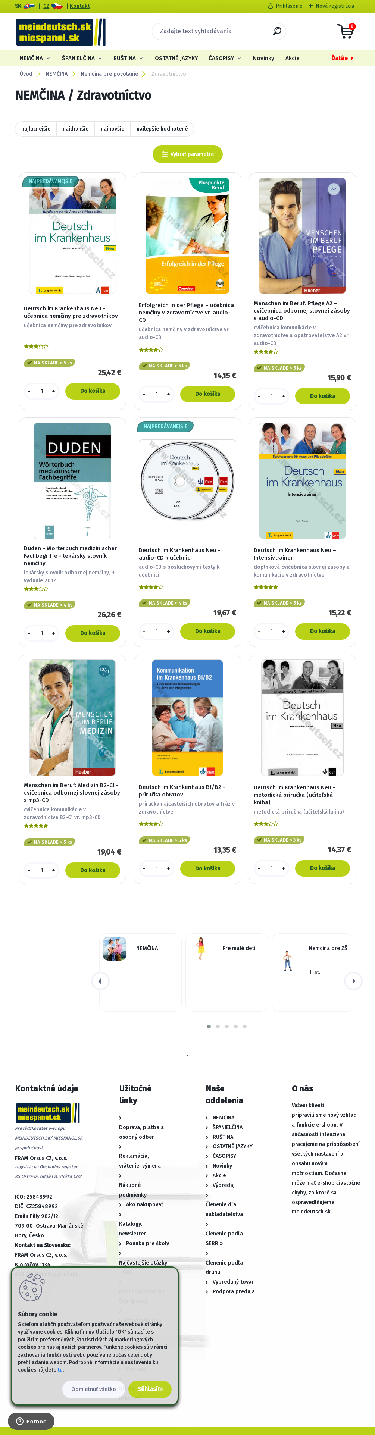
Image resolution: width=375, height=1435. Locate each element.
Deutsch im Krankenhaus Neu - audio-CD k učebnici (180, 554)
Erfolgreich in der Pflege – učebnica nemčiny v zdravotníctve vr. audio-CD (186, 312)
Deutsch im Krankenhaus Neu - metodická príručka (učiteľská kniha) (294, 795)
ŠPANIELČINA (78, 58)
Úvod (26, 74)
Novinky (263, 58)
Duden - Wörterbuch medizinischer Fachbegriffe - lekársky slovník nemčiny (70, 556)
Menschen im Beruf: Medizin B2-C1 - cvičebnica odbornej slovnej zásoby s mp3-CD (72, 792)
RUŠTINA (124, 58)
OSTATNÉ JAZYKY (176, 58)
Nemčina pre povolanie (109, 74)
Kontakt (80, 6)
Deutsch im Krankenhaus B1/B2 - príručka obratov (182, 791)
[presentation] (100, 981)
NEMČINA (31, 58)
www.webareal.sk (194, 1431)
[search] (277, 34)
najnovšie (112, 129)
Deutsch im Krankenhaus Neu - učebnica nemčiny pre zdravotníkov (71, 312)
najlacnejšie (35, 129)
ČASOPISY (221, 58)
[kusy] (41, 391)
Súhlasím (150, 1388)
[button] (208, 1026)
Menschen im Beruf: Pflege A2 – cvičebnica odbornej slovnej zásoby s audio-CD (302, 311)
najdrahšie (75, 129)
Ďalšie (339, 58)
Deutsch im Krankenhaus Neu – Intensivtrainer (295, 554)
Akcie (292, 58)
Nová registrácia (335, 6)
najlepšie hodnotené (162, 129)
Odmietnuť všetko (93, 1389)
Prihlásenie (289, 6)
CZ (46, 6)
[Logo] (60, 31)
